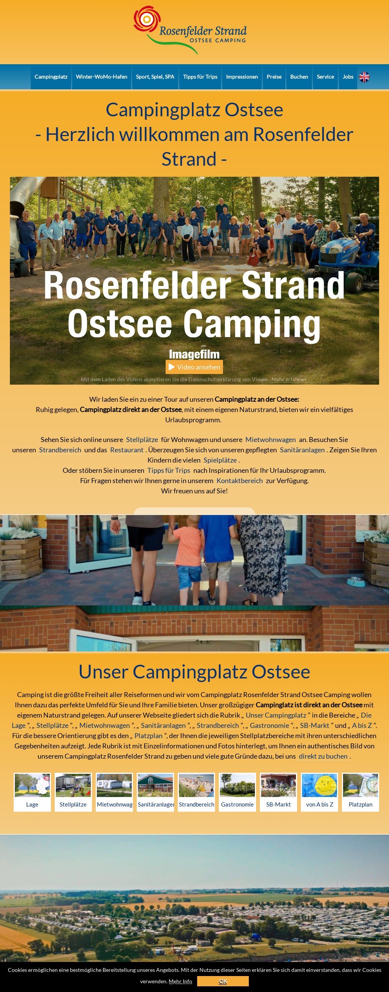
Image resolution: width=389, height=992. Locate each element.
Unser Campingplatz (276, 715)
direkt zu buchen (323, 756)
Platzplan (148, 735)
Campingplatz (51, 76)
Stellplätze (142, 439)
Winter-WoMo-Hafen (101, 76)
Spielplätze (220, 460)
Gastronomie (269, 725)
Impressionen (242, 76)
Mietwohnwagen (271, 439)
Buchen (299, 76)
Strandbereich (60, 449)
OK (242, 980)
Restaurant (127, 449)
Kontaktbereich (240, 480)
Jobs (348, 76)
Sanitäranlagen (302, 449)
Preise (274, 76)
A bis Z (362, 725)
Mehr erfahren (289, 379)
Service (325, 76)
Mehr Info (198, 980)
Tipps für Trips (200, 76)
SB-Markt (314, 725)
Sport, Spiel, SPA (155, 76)
